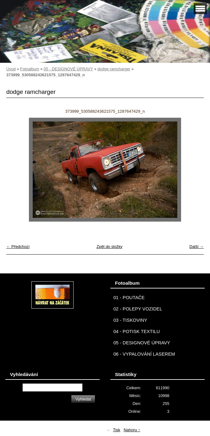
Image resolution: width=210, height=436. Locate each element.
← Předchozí (18, 246)
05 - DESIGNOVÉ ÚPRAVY (68, 69)
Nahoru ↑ (132, 430)
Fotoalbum (29, 69)
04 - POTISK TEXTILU (136, 331)
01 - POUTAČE (129, 297)
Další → (196, 246)
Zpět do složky (110, 246)
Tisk (116, 430)
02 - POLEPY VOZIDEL (137, 308)
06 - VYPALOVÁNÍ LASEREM (144, 354)
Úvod (11, 69)
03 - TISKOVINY (130, 320)
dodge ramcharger (113, 69)
